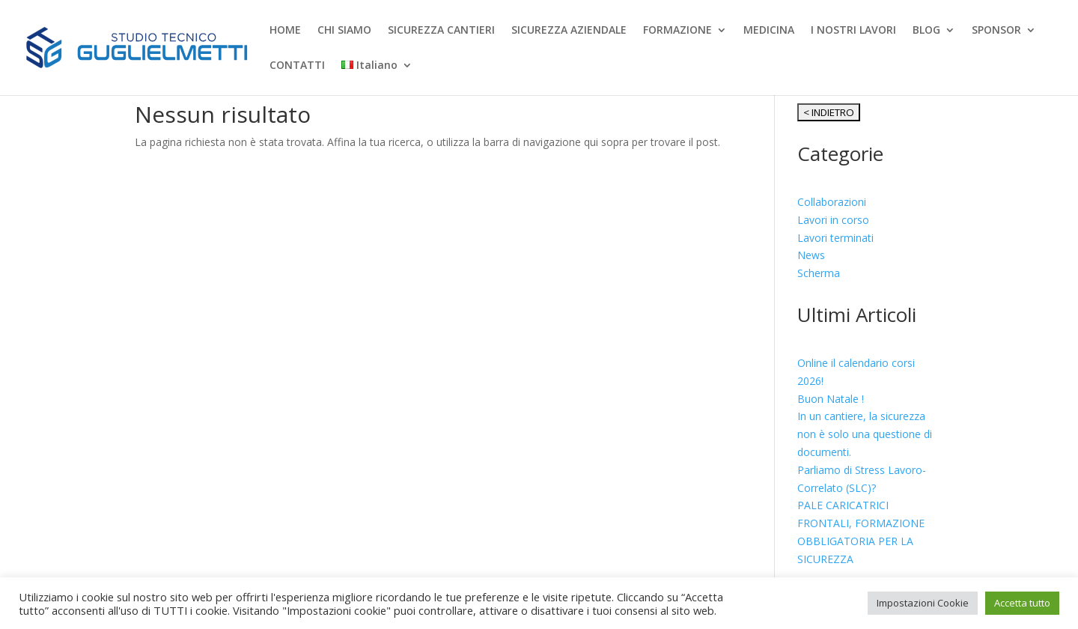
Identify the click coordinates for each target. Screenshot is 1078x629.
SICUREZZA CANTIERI (441, 31)
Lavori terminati (835, 238)
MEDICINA (768, 31)
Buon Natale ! (830, 399)
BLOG (926, 31)
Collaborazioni (831, 202)
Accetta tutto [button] (1022, 603)
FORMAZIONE (677, 31)
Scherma (818, 273)
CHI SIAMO (344, 31)
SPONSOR (996, 31)
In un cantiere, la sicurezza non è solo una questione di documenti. (864, 434)
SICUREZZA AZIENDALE (569, 31)
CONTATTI (297, 66)
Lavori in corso (833, 220)
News (811, 255)
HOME (285, 31)
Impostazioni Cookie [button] (923, 603)
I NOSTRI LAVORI (853, 31)
